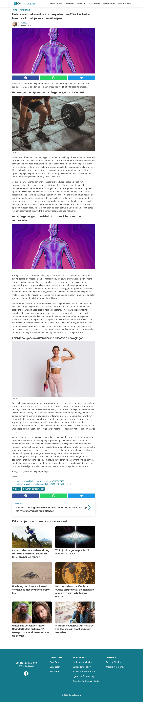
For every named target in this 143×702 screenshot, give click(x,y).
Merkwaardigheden (75, 3)
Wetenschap (56, 3)
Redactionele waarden (84, 671)
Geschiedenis (124, 3)
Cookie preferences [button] (116, 666)
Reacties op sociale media (86, 681)
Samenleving (109, 3)
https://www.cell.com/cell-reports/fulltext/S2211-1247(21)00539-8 (44, 484)
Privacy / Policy (113, 662)
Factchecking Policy (82, 662)
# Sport (16, 488)
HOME (14, 10)
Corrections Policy (82, 666)
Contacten (54, 666)
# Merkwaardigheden (33, 488)
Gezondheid (94, 3)
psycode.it (54, 671)
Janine (24, 23)
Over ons (54, 662)
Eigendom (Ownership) (84, 676)
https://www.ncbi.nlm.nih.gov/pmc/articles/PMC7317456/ (40, 481)
